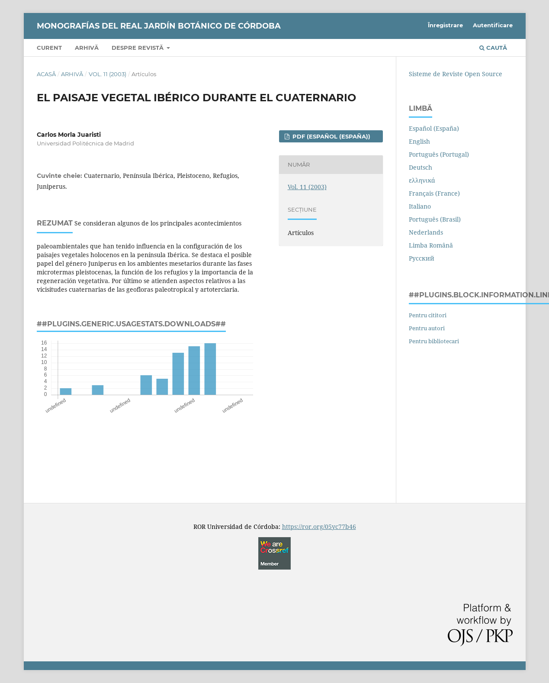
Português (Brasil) (435, 219)
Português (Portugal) (439, 154)
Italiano (420, 206)
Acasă (46, 74)
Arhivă (87, 47)
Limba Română (431, 245)
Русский (421, 258)
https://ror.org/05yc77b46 (319, 526)
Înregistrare (445, 25)
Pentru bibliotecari (434, 341)
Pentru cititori (427, 315)
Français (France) (434, 193)
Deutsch (420, 167)
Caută (493, 47)
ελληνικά (422, 180)
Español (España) (434, 128)
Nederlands (426, 232)
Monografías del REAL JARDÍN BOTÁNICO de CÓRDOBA (159, 26)
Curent (49, 47)
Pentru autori (427, 328)
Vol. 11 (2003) (107, 74)
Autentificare (493, 25)
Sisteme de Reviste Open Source (455, 74)
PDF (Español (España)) (330, 136)
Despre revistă (138, 47)
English (419, 141)
